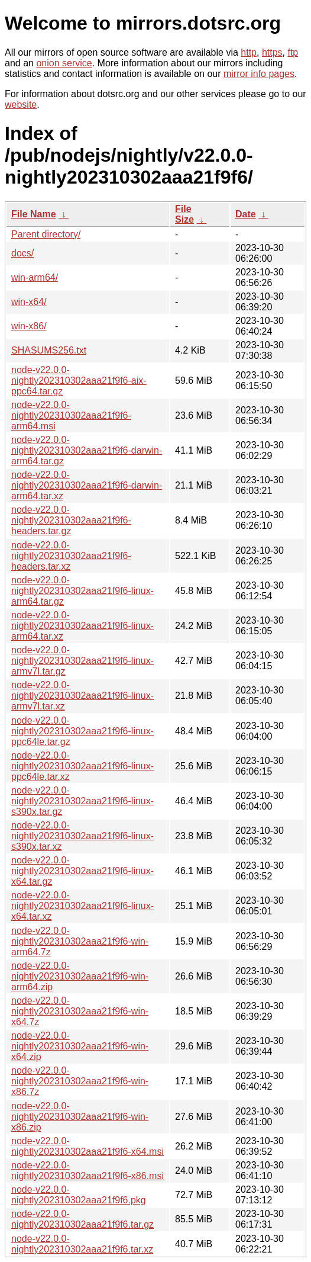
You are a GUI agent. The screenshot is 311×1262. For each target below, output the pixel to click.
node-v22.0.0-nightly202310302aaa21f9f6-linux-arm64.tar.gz (82, 590)
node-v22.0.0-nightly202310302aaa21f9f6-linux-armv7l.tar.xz (82, 695)
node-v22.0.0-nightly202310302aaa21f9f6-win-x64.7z (79, 1011)
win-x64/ (29, 302)
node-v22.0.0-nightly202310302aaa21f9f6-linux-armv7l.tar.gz (82, 660)
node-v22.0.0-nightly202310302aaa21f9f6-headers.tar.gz (71, 520)
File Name (33, 214)
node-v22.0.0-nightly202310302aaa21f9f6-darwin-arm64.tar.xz (86, 485)
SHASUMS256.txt (48, 350)
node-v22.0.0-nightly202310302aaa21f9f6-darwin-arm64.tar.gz (86, 450)
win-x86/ (29, 326)
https (272, 52)
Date (245, 214)
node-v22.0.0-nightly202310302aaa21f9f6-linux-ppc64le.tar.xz (82, 766)
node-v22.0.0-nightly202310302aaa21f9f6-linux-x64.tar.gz (82, 871)
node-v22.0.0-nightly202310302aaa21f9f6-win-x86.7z (79, 1081)
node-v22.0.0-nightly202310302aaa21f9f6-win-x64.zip (79, 1046)
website (21, 104)
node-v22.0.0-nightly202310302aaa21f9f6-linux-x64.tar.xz (82, 905)
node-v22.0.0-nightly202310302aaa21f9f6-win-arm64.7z (79, 941)
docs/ (22, 253)
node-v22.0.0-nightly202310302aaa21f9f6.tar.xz (82, 1244)
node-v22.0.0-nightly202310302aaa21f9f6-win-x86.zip (79, 1116)
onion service (64, 63)
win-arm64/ (34, 277)
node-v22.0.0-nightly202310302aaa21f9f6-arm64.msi (71, 415)
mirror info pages (258, 74)
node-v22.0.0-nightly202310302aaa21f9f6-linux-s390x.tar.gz (82, 801)
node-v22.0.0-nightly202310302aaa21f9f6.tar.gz (82, 1219)
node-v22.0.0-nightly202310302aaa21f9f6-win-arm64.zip (79, 976)
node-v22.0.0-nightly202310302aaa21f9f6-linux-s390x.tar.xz (82, 836)
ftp (292, 52)
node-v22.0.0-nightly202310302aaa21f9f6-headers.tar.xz (71, 555)
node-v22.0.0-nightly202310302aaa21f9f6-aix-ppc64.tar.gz (79, 380)
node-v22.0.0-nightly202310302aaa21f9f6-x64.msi (87, 1146)
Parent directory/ (45, 234)
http (249, 52)
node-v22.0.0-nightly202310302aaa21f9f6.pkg (78, 1194)
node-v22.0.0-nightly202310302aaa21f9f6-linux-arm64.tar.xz (82, 625)
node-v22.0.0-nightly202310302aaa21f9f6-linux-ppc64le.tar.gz (82, 731)
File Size (184, 214)
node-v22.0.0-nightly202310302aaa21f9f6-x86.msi (87, 1170)
